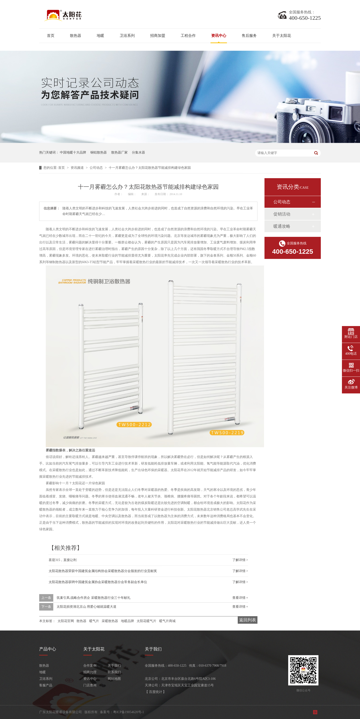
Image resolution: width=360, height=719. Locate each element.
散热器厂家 (119, 152)
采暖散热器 (110, 621)
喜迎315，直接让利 (63, 560)
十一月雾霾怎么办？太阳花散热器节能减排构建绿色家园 (150, 167)
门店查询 (89, 685)
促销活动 (281, 214)
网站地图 (114, 679)
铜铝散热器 (98, 152)
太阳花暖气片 (146, 621)
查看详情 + (240, 598)
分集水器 (138, 152)
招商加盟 (157, 36)
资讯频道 (78, 167)
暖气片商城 (167, 621)
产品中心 (47, 649)
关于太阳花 (281, 36)
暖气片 (94, 621)
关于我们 (114, 665)
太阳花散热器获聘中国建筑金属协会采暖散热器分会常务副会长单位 (98, 582)
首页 (50, 36)
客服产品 (45, 685)
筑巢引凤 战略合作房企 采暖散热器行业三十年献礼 (93, 598)
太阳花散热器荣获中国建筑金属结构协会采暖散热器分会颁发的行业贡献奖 (103, 571)
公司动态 (97, 167)
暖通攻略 (281, 226)
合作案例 (89, 665)
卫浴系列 (127, 36)
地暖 (100, 36)
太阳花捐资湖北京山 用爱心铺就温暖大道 (87, 606)
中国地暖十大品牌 (73, 152)
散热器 (75, 36)
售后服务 (249, 36)
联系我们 (114, 672)
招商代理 (89, 672)
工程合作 (188, 36)
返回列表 (247, 620)
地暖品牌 (127, 621)
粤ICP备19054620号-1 (128, 712)
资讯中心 (218, 36)
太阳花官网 (65, 621)
